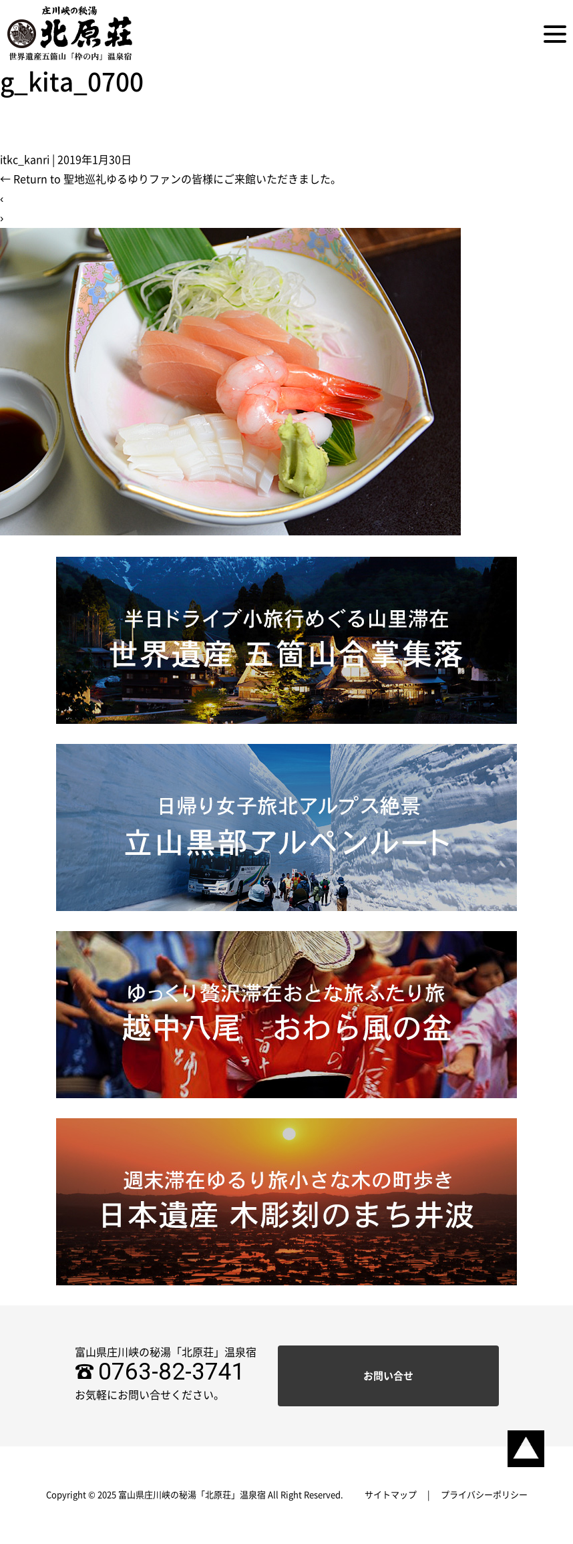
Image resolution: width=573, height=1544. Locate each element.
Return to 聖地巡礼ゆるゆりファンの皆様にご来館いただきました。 (170, 179)
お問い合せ (388, 1376)
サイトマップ (391, 1495)
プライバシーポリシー (484, 1495)
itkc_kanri (24, 159)
